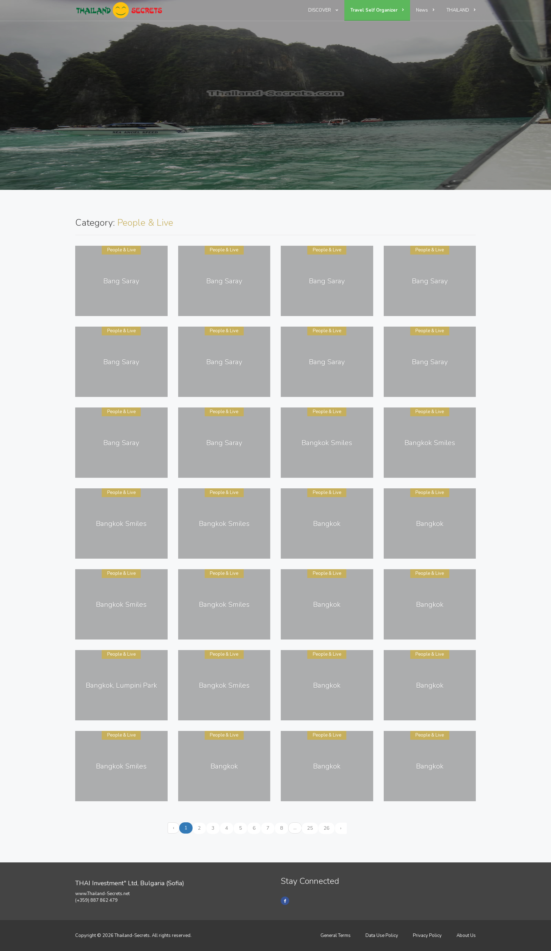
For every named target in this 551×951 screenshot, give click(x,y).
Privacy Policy (427, 935)
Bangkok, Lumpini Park (121, 685)
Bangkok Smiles (327, 443)
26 (326, 828)
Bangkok (327, 523)
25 (310, 828)
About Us (466, 935)
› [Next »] (341, 828)
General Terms (335, 935)
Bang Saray (121, 281)
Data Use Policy (381, 935)
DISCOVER (323, 10)
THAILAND (461, 10)
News (425, 10)
